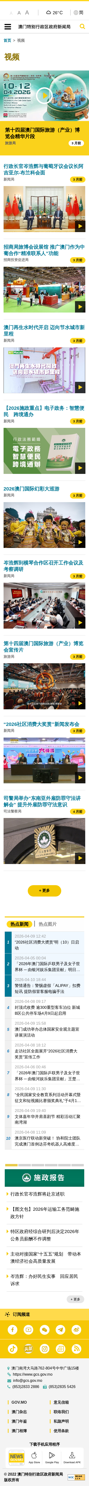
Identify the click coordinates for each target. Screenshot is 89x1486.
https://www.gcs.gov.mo (32, 1374)
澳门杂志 (19, 1412)
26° (58, 12)
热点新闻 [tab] (19, 924)
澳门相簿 (19, 1431)
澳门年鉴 (19, 1421)
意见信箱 (61, 1402)
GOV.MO (19, 1402)
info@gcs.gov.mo (27, 1381)
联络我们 (61, 1412)
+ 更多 (75, 1299)
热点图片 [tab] (48, 924)
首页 (7, 40)
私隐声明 (61, 1421)
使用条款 (61, 1431)
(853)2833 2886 (25, 1387)
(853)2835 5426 (62, 1387)
